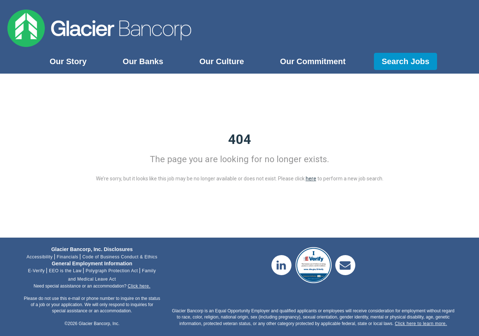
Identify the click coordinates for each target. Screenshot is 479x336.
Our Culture (221, 61)
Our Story (68, 61)
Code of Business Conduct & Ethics (120, 256)
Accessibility (40, 256)
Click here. (139, 286)
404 (239, 139)
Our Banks (143, 61)
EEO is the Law (65, 270)
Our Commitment (313, 61)
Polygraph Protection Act (112, 270)
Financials (67, 256)
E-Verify (36, 270)
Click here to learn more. (421, 323)
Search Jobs (405, 61)
